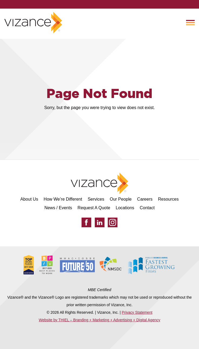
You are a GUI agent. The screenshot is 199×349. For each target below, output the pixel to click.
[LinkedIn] (99, 222)
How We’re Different (63, 199)
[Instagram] (112, 222)
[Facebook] (86, 222)
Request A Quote (93, 207)
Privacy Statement (137, 312)
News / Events (58, 207)
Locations (125, 207)
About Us (29, 199)
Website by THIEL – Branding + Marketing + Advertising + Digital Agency (99, 320)
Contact (147, 207)
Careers (145, 199)
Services (96, 199)
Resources (168, 199)
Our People (120, 199)
